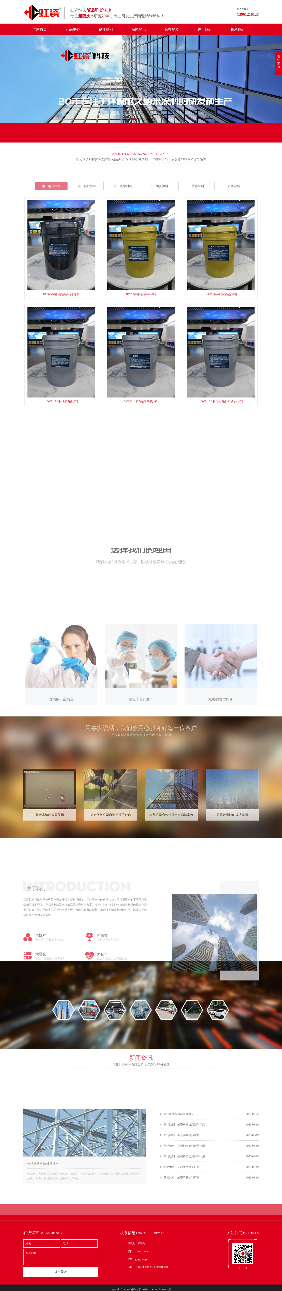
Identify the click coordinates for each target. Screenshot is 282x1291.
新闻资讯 (139, 29)
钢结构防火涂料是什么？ (44, 1212)
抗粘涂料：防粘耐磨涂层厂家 (181, 1215)
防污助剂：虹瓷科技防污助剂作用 (184, 1205)
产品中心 (73, 29)
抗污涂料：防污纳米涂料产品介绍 (184, 1194)
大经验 (40, 1019)
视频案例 (106, 29)
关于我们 (204, 29)
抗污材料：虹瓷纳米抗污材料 (181, 1183)
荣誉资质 (172, 29)
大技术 (40, 1000)
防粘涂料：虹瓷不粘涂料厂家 (181, 1226)
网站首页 (40, 29)
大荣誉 (102, 1000)
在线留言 (39, 136)
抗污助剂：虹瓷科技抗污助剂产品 (184, 1173)
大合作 (102, 1019)
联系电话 (125, 136)
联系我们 (237, 29)
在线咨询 (216, 1041)
